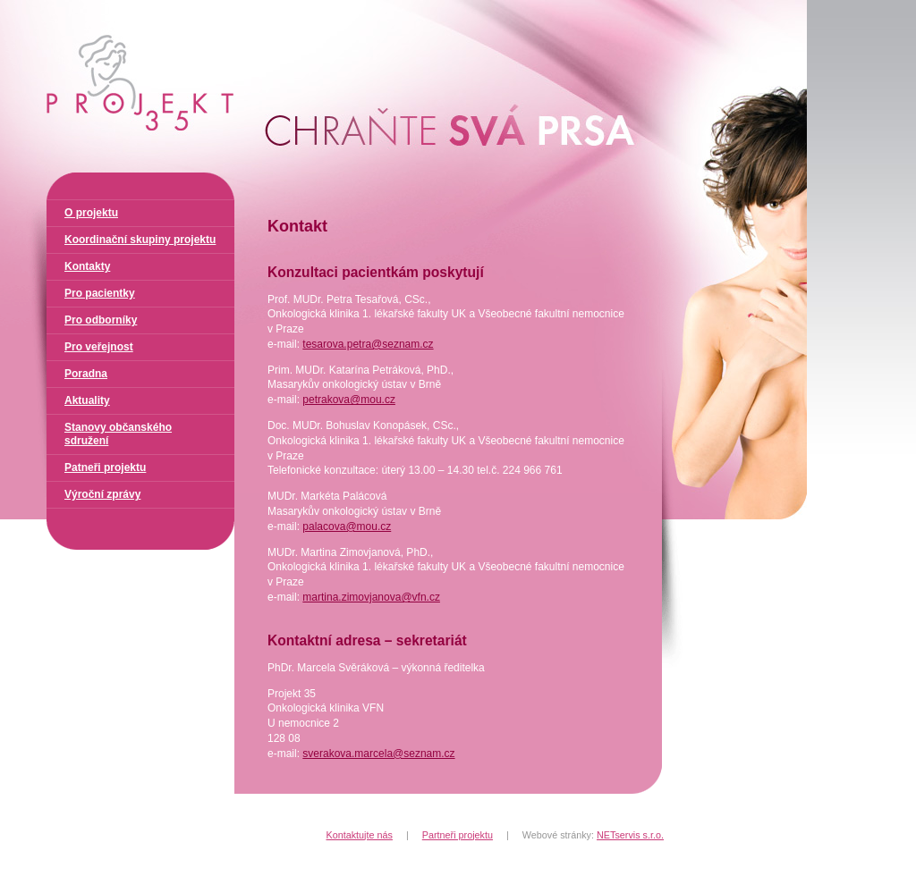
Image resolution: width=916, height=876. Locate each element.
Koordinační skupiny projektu (140, 239)
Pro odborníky (100, 320)
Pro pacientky (99, 293)
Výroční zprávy (102, 494)
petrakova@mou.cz (348, 399)
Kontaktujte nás (360, 835)
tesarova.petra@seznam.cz (367, 344)
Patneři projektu (105, 467)
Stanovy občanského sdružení (118, 434)
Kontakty (87, 266)
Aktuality (87, 400)
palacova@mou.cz (346, 526)
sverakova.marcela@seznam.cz (378, 753)
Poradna (85, 373)
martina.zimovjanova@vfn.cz (371, 597)
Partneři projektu (457, 835)
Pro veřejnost (98, 347)
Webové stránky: (593, 835)
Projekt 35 (44, 7)
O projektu (91, 212)
